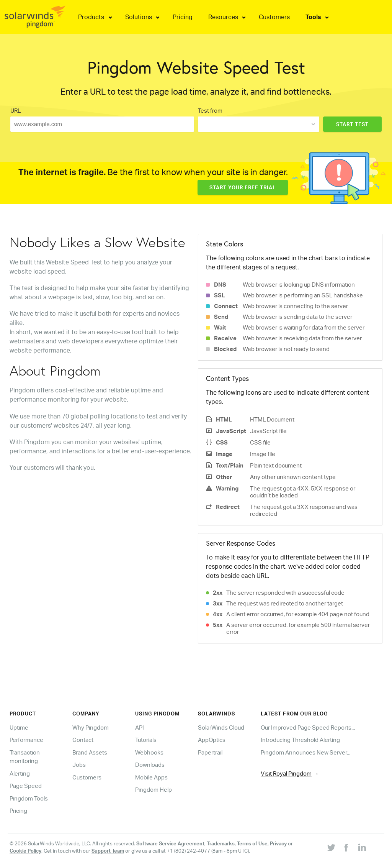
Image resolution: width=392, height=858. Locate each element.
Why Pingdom (90, 727)
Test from (210, 110)
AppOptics (211, 739)
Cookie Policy (25, 851)
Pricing (18, 810)
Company (86, 713)
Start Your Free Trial (242, 187)
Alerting (20, 773)
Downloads (150, 764)
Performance (26, 739)
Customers (86, 777)
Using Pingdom (157, 713)
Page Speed (26, 785)
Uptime (19, 727)
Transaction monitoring (25, 757)
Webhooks (149, 752)
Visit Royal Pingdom (286, 773)
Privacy (278, 843)
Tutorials (146, 739)
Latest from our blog (294, 713)
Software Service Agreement (170, 843)
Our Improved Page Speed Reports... (308, 727)
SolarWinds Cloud (221, 727)
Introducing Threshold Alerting (300, 739)
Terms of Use (252, 843)
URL (15, 110)
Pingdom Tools (29, 798)
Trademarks (221, 843)
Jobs (79, 764)
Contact (82, 739)
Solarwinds (216, 713)
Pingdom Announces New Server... (305, 752)
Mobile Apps (151, 777)
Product (23, 713)
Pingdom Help (153, 789)
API (139, 727)
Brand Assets (89, 752)
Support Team (107, 851)
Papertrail (210, 752)
